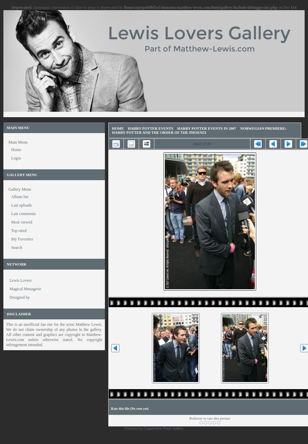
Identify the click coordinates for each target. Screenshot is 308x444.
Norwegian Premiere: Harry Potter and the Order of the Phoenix (199, 130)
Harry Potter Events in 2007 (206, 128)
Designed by (19, 297)
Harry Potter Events (150, 128)
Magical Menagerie (25, 289)
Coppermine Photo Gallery (163, 428)
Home (118, 128)
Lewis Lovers (20, 280)
